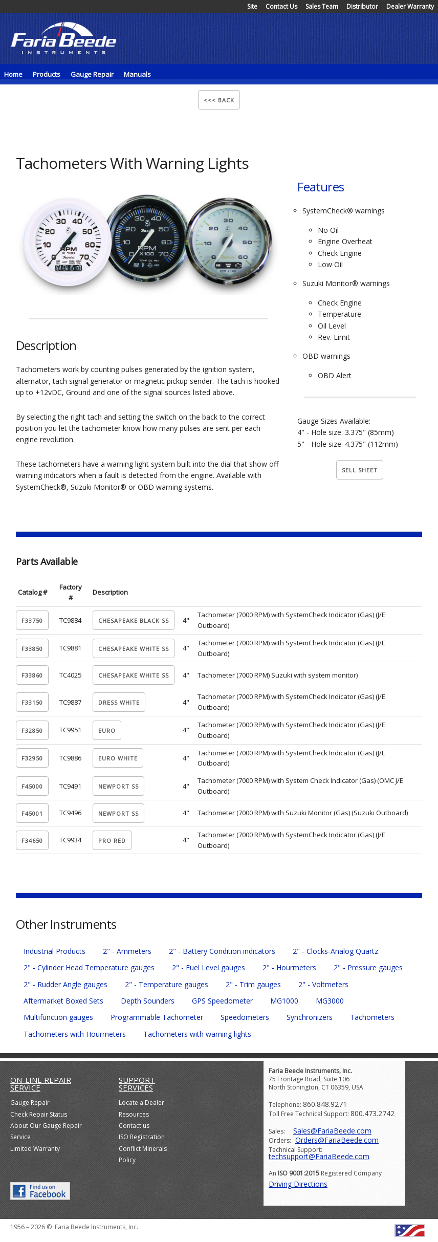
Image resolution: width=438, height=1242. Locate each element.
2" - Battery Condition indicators (222, 951)
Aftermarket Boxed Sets (63, 1001)
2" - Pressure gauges (368, 967)
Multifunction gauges (58, 1017)
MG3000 (330, 1001)
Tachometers (372, 1017)
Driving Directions (298, 1184)
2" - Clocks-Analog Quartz (335, 951)
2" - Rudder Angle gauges (65, 984)
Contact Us (281, 6)
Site (252, 6)
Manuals (137, 74)
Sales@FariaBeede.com (332, 1131)
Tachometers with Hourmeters (75, 1034)
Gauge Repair (30, 1102)
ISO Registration (142, 1136)
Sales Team (321, 6)
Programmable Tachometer (157, 1017)
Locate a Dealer (141, 1102)
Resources (134, 1114)
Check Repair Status (38, 1114)
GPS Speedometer (222, 1001)
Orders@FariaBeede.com (337, 1140)
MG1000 (284, 1001)
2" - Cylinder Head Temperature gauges (89, 967)
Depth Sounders (147, 1001)
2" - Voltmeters (323, 984)
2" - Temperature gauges (166, 984)
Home (13, 74)
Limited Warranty (35, 1148)
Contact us (134, 1125)
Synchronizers (310, 1017)
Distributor (362, 6)
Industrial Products (54, 951)
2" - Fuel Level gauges (208, 967)
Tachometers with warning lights (197, 1034)
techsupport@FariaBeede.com (319, 1156)
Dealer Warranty (410, 6)
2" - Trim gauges (253, 984)
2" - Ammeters (127, 951)
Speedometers (245, 1017)
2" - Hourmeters (289, 967)
